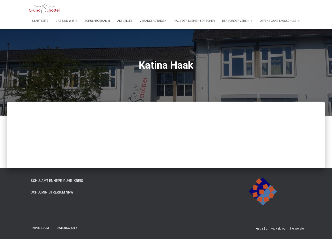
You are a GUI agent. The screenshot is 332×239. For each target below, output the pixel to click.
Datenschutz (67, 228)
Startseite (40, 20)
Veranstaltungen (153, 20)
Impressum (40, 228)
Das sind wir (66, 20)
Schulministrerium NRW (52, 192)
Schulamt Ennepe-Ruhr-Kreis (57, 181)
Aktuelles (124, 20)
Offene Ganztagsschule (280, 20)
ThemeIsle (296, 228)
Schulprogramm (97, 20)
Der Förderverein (237, 20)
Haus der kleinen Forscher (194, 20)
